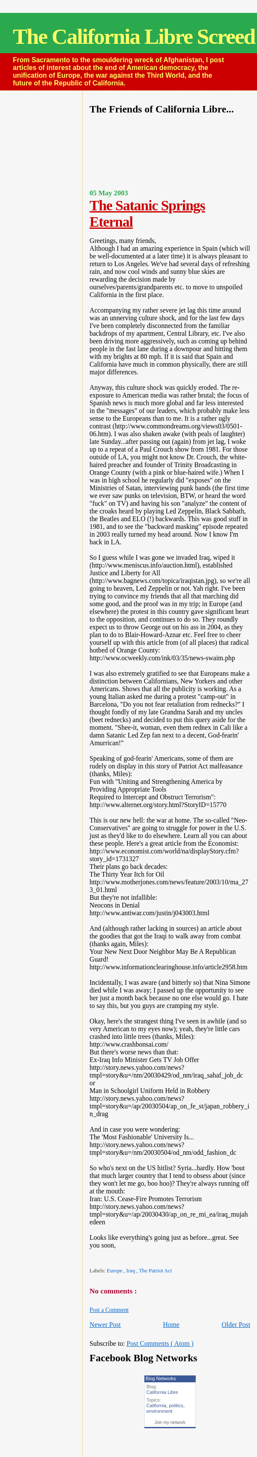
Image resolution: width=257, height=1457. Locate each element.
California (156, 1405)
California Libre (162, 1392)
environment (159, 1411)
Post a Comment (109, 1310)
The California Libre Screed (134, 36)
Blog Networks (161, 1378)
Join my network (170, 1422)
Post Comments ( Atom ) (159, 1343)
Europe (115, 1271)
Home (171, 1324)
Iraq (131, 1271)
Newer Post (105, 1324)
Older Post (235, 1324)
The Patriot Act (155, 1271)
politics (176, 1405)
